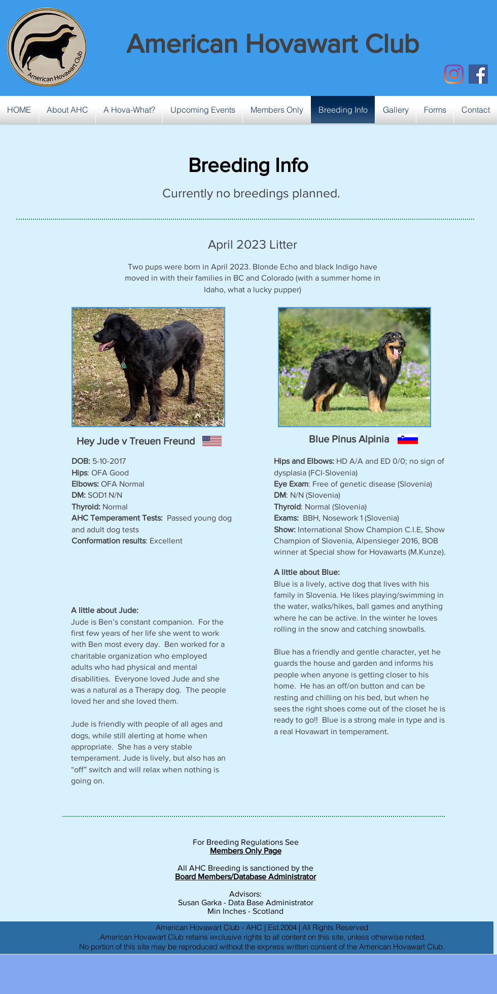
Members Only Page (245, 850)
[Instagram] (454, 74)
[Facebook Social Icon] (478, 74)
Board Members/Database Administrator (245, 876)
